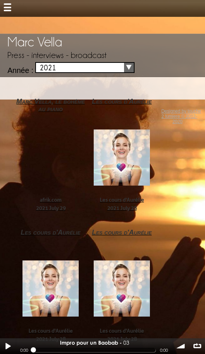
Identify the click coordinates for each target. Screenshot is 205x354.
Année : (20, 70)
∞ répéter (197, 346)
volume (181, 346)
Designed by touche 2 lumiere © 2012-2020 (181, 116)
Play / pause (8, 346)
